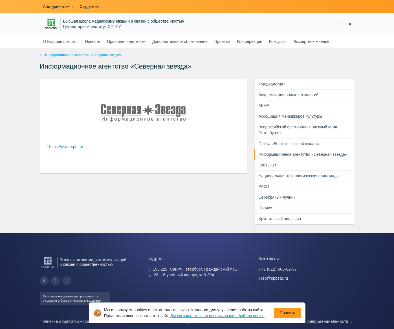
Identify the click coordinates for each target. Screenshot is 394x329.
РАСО (264, 186)
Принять (287, 313)
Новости (92, 41)
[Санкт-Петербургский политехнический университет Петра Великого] (51, 24)
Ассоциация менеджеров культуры (290, 116)
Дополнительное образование (180, 41)
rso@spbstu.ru (274, 278)
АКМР (264, 105)
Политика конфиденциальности (321, 321)
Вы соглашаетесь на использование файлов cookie (217, 315)
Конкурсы (278, 41)
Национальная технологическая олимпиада (299, 176)
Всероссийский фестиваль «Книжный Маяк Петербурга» (298, 130)
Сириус (265, 208)
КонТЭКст (268, 165)
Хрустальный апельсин (280, 218)
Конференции (249, 41)
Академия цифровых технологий (289, 95)
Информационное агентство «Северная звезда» (303, 154)
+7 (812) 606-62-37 (279, 269)
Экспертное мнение (311, 41)
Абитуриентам (57, 6)
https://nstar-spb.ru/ (66, 146)
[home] (40, 55)
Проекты (222, 41)
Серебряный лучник (277, 197)
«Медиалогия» (272, 84)
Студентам (90, 6)
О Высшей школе (59, 41)
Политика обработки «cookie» (71, 321)
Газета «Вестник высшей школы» (289, 143)
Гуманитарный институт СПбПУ (92, 27)
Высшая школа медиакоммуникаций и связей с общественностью (123, 21)
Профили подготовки (126, 41)
